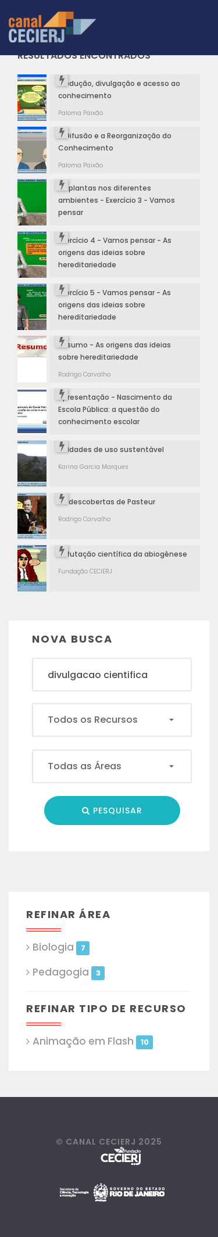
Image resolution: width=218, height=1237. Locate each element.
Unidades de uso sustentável (111, 449)
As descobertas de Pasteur (106, 502)
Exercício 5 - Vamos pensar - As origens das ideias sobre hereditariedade (114, 305)
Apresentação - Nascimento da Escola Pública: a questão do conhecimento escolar (115, 409)
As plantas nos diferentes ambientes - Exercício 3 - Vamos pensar (116, 200)
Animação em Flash (93, 1041)
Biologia (61, 947)
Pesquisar (112, 810)
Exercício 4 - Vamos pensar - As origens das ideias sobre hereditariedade (114, 252)
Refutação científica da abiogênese (122, 554)
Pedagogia (69, 972)
